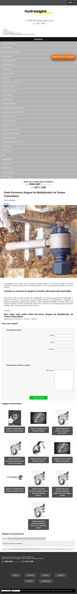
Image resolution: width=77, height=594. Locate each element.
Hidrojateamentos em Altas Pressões (12, 82)
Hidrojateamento (6, 77)
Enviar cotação (38, 398)
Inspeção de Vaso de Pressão (10, 90)
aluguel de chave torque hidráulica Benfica (38, 460)
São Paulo (43, 538)
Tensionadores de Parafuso (9, 138)
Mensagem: (59, 380)
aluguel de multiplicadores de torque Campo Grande (15, 430)
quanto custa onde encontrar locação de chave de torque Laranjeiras (14, 461)
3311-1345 (40, 23)
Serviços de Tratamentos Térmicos (11, 133)
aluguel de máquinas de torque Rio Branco (39, 430)
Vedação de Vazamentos (8, 172)
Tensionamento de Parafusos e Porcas (12, 142)
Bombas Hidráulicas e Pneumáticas (11, 52)
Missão (45, 575)
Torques (4, 155)
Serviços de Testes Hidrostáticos (10, 129)
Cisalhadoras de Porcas (8, 65)
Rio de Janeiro (27, 538)
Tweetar (6, 204)
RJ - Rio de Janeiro (17, 538)
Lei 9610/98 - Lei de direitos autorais (63, 549)
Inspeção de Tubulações (8, 86)
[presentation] (19, 358)
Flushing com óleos (7, 69)
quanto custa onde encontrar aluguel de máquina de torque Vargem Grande (62, 492)
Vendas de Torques (7, 176)
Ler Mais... (7, 311)
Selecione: (5, 538)
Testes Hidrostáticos (7, 146)
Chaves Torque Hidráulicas (9, 60)
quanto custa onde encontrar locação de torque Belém (62, 431)
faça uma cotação (63, 57)
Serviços (38, 39)
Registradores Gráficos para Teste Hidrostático (14, 112)
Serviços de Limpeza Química (10, 125)
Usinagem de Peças (7, 163)
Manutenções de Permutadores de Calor (12, 108)
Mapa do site (46, 581)
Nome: (61, 336)
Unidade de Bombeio (7, 159)
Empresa (30, 575)
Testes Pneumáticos (7, 150)
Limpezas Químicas (7, 95)
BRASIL (10, 538)
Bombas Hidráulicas (7, 47)
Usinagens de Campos (8, 168)
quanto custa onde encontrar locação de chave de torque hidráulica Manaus (38, 492)
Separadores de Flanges (8, 116)
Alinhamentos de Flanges (8, 43)
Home (15, 575)
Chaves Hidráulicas (7, 56)
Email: (61, 343)
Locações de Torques (7, 99)
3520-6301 (32, 20)
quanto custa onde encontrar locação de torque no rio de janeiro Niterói (38, 524)
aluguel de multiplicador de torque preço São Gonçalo (15, 490)
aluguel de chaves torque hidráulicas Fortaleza (62, 460)
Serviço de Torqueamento (8, 120)
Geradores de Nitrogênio (8, 73)
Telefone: (60, 350)
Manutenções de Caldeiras (9, 103)
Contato (29, 581)
